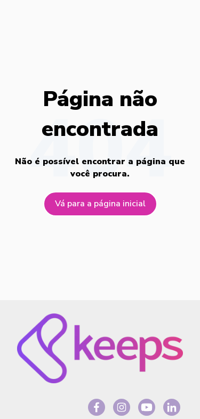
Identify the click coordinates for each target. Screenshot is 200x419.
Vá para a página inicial (100, 204)
